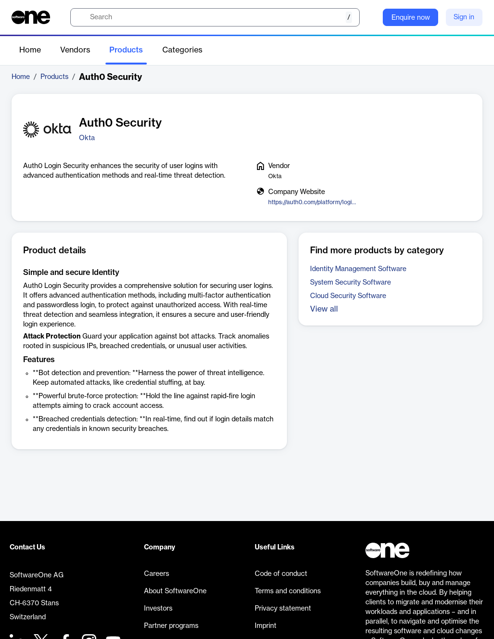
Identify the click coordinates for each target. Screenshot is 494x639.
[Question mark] (369, 17)
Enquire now (410, 17)
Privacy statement (283, 608)
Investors (158, 608)
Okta (87, 138)
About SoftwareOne (175, 591)
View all (324, 309)
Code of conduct (281, 574)
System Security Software (350, 282)
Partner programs (171, 626)
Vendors (75, 50)
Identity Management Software (358, 269)
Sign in (464, 17)
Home (30, 50)
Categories (182, 50)
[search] (215, 17)
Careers (156, 574)
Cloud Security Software (348, 296)
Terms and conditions (288, 591)
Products (126, 50)
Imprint (265, 626)
